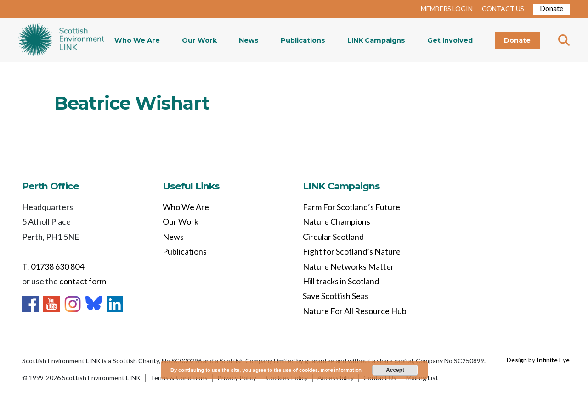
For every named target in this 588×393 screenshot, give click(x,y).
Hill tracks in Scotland (341, 281)
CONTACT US (503, 8)
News (249, 40)
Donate (551, 8)
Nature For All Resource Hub (355, 311)
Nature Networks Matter (348, 266)
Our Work (199, 40)
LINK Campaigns (376, 40)
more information (341, 370)
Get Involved (450, 40)
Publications (303, 40)
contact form (82, 281)
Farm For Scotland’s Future (351, 207)
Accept (395, 370)
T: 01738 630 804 (53, 266)
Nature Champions (336, 221)
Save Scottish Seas (335, 296)
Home (61, 40)
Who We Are (137, 40)
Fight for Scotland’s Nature (352, 251)
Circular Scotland (333, 237)
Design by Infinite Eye (538, 360)
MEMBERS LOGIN (447, 8)
